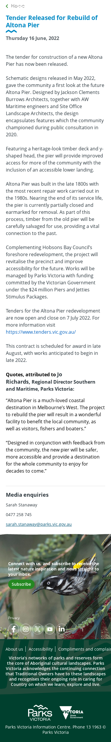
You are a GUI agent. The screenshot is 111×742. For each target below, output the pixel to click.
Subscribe (21, 584)
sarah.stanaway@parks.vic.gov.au (39, 524)
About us (14, 649)
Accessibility (41, 649)
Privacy (14, 617)
